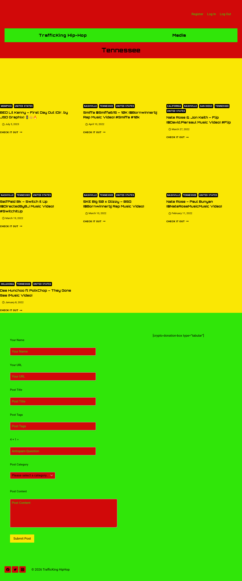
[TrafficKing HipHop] (121, 14)
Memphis (6, 106)
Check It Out (11, 132)
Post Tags (16, 414)
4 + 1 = (14, 439)
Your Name (17, 340)
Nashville (90, 106)
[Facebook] (8, 569)
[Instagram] (22, 569)
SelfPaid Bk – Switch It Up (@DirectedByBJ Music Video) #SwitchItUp (27, 206)
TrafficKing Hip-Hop (63, 35)
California (174, 106)
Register (197, 14)
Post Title (16, 389)
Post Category (19, 464)
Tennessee (106, 106)
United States (24, 106)
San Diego (206, 106)
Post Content (18, 491)
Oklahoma (7, 284)
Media (179, 35)
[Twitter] (15, 569)
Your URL (16, 365)
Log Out (225, 14)
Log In (211, 14)
